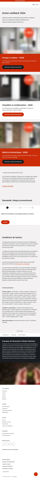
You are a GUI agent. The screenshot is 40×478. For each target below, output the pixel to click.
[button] (36, 474)
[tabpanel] (20, 218)
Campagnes (13, 334)
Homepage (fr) (5, 334)
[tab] (7, 208)
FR (33, 4)
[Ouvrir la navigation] (37, 5)
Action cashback (22, 334)
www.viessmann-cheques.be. (22, 264)
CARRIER (15, 476)
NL (35, 4)
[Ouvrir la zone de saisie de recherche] (30, 4)
